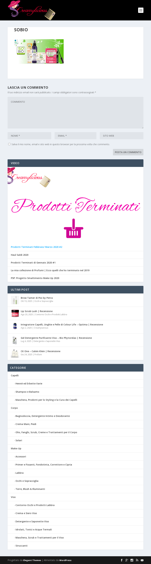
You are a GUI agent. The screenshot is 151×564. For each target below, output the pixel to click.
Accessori (20, 456)
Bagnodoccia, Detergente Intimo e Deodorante (42, 416)
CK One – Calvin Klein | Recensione (40, 351)
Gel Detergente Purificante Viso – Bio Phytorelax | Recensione (56, 337)
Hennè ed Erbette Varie (28, 383)
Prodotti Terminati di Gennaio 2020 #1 (33, 262)
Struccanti (21, 545)
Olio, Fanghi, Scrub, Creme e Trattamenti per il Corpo (46, 432)
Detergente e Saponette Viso (46, 341)
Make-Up (16, 448)
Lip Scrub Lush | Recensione (37, 311)
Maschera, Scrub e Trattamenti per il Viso (39, 537)
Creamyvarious (41, 327)
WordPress (65, 560)
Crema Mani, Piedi (25, 424)
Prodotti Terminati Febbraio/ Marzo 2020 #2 (36, 247)
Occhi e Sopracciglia (43, 301)
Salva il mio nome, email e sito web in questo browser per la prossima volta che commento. (61, 144)
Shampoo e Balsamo (27, 391)
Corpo (14, 407)
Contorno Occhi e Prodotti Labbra (51, 314)
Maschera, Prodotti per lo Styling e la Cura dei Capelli (46, 399)
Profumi (38, 354)
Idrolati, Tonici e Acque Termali (33, 529)
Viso (13, 497)
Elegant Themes (32, 560)
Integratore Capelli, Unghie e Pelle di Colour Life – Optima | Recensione (62, 324)
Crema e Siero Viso (26, 513)
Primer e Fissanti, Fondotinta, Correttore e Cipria (43, 464)
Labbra (19, 472)
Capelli (15, 375)
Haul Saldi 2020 (19, 254)
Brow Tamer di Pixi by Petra (37, 297)
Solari (18, 440)
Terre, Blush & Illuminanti (30, 489)
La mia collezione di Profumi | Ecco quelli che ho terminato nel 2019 (50, 270)
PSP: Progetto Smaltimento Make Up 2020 (35, 278)
